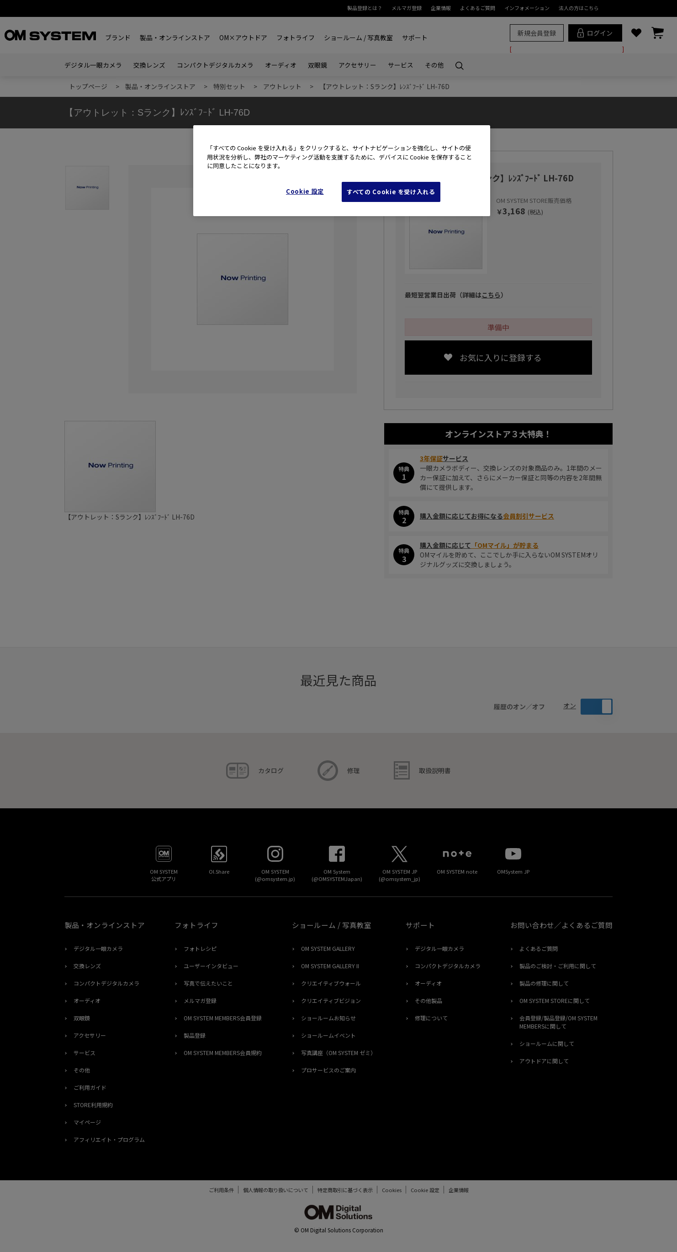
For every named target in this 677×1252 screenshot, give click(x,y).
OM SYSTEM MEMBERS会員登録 (223, 1018)
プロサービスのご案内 (328, 1070)
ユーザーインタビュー (211, 966)
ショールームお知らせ (328, 1018)
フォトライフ (295, 37)
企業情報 (441, 7)
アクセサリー (357, 64)
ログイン (595, 33)
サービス (400, 64)
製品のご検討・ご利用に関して (557, 966)
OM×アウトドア (243, 37)
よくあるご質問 (477, 7)
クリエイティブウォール (331, 983)
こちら (491, 294)
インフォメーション (527, 7)
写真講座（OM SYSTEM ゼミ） (338, 1052)
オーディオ (280, 64)
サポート (415, 37)
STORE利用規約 (93, 1105)
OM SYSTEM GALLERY (328, 948)
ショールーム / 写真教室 (358, 37)
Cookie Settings (425, 1190)
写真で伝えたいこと (208, 983)
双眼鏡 (317, 64)
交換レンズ (149, 64)
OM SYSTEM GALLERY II (330, 966)
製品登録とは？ (364, 7)
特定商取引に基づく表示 (340, 1190)
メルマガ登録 (406, 7)
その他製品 (428, 1000)
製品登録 (195, 1035)
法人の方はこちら (579, 7)
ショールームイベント (328, 1035)
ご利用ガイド (90, 1087)
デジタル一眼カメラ (93, 64)
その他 (434, 64)
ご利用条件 (216, 1190)
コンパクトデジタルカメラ (215, 64)
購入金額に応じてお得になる (487, 515)
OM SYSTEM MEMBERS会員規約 (223, 1052)
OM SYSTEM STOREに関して (554, 1000)
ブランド (118, 37)
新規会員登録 (537, 32)
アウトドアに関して (544, 1061)
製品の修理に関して (544, 983)
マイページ (87, 1122)
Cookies (387, 1190)
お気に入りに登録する (501, 357)
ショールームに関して (546, 1043)
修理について (431, 1018)
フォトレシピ (200, 948)
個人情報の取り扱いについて (271, 1190)
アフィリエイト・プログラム (109, 1139)
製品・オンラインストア (175, 37)
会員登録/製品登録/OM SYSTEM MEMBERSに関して (558, 1022)
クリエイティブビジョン (331, 1000)
